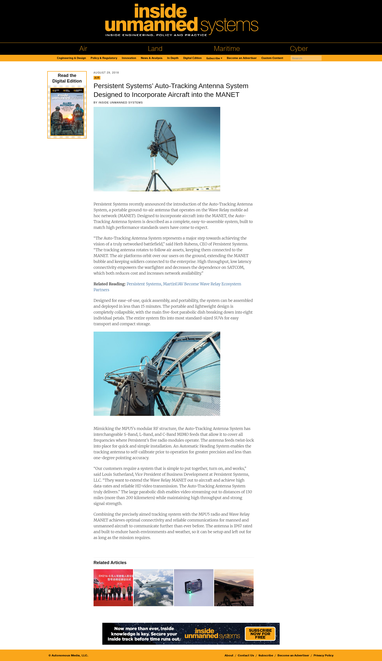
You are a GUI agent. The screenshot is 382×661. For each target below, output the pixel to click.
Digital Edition (192, 58)
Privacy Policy (324, 655)
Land (155, 48)
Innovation (129, 58)
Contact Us (246, 655)
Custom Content (272, 58)
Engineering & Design (71, 58)
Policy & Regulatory (104, 58)
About (229, 655)
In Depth (173, 58)
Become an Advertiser (242, 58)
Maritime (227, 48)
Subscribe (213, 58)
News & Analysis (151, 58)
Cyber (299, 48)
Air (83, 48)
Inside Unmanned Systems (120, 102)
